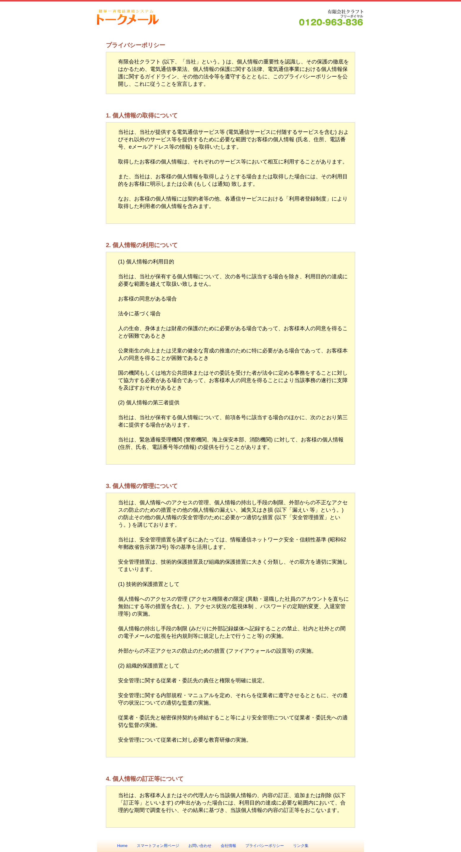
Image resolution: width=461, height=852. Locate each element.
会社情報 (228, 845)
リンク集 (301, 845)
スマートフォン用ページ (158, 845)
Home (122, 845)
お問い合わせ (200, 845)
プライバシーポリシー (264, 845)
